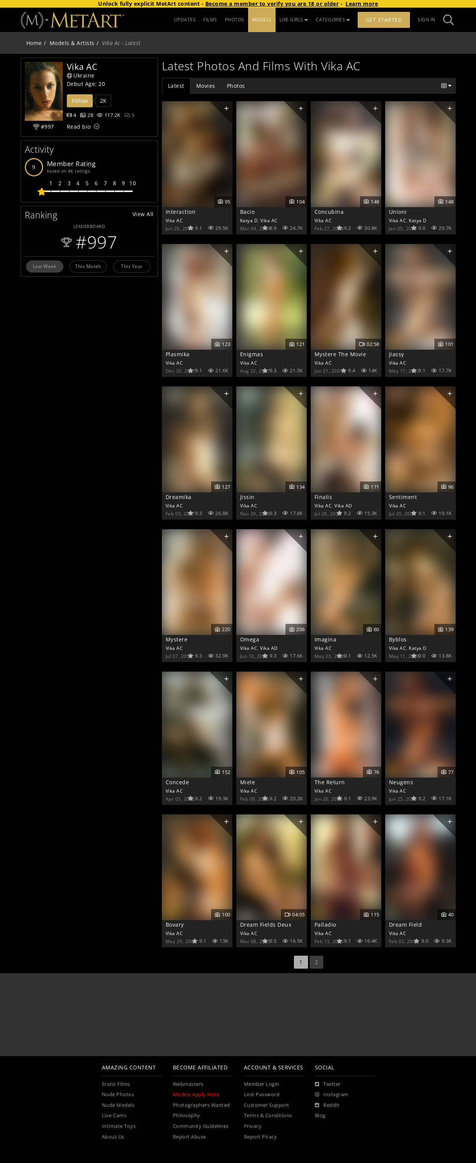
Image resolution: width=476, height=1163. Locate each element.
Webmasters (188, 1084)
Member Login (261, 1084)
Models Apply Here (196, 1094)
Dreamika (179, 497)
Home (34, 43)
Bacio (247, 211)
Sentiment (403, 497)
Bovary (175, 924)
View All (143, 214)
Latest (176, 85)
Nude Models (118, 1105)
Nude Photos (118, 1094)
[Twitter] (328, 1084)
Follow (80, 100)
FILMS (210, 19)
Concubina (329, 211)
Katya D (249, 220)
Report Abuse (189, 1137)
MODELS (262, 19)
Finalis (323, 497)
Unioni (398, 211)
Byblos (398, 639)
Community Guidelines (201, 1126)
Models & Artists (72, 43)
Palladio (325, 924)
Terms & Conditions (268, 1115)
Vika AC (174, 220)
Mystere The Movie (340, 354)
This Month (88, 266)
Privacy (253, 1126)
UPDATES (185, 19)
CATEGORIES (333, 19)
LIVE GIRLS (293, 19)
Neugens (401, 782)
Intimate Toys (119, 1126)
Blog (320, 1115)
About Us (113, 1137)
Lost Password (262, 1094)
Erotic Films (116, 1084)
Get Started (384, 19)
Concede (177, 782)
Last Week (44, 266)
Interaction (181, 211)
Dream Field (405, 924)
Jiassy (396, 354)
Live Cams (114, 1115)
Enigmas (251, 354)
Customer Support (266, 1105)
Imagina (326, 639)
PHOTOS (234, 19)
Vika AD (343, 505)
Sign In (427, 19)
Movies (205, 85)
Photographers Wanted (201, 1105)
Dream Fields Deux (266, 924)
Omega (250, 639)
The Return (330, 782)
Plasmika (178, 354)
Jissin (247, 497)
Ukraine (81, 75)
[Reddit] (327, 1105)
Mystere (177, 639)
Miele (247, 782)
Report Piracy (260, 1137)
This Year (132, 266)
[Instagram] (332, 1094)
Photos (236, 85)
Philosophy (186, 1115)
